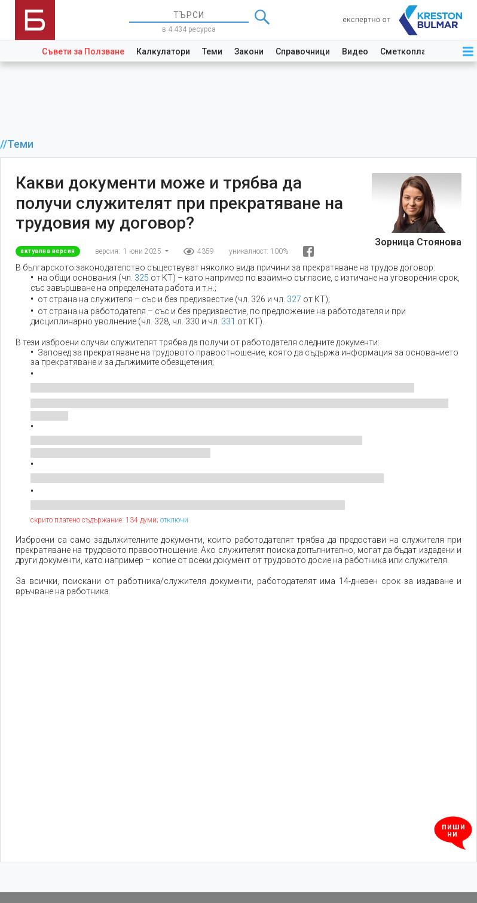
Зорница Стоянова (418, 242)
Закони (249, 51)
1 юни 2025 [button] (143, 251)
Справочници (303, 51)
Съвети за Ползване (83, 51)
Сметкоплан (405, 51)
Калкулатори (163, 51)
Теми (212, 51)
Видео (355, 51)
